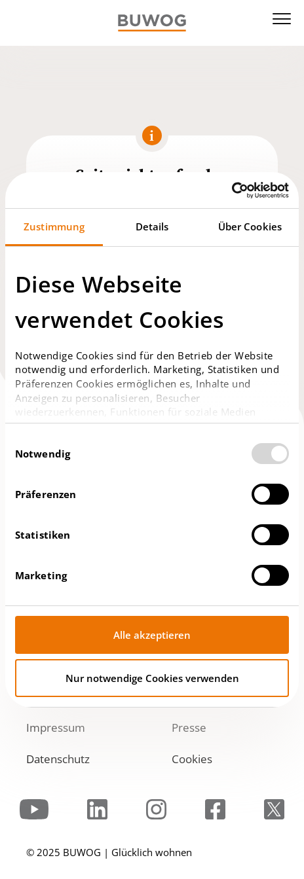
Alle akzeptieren (152, 634)
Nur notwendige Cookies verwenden (152, 678)
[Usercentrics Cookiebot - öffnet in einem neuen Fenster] (231, 190)
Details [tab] (152, 226)
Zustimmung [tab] (54, 226)
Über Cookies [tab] (250, 226)
